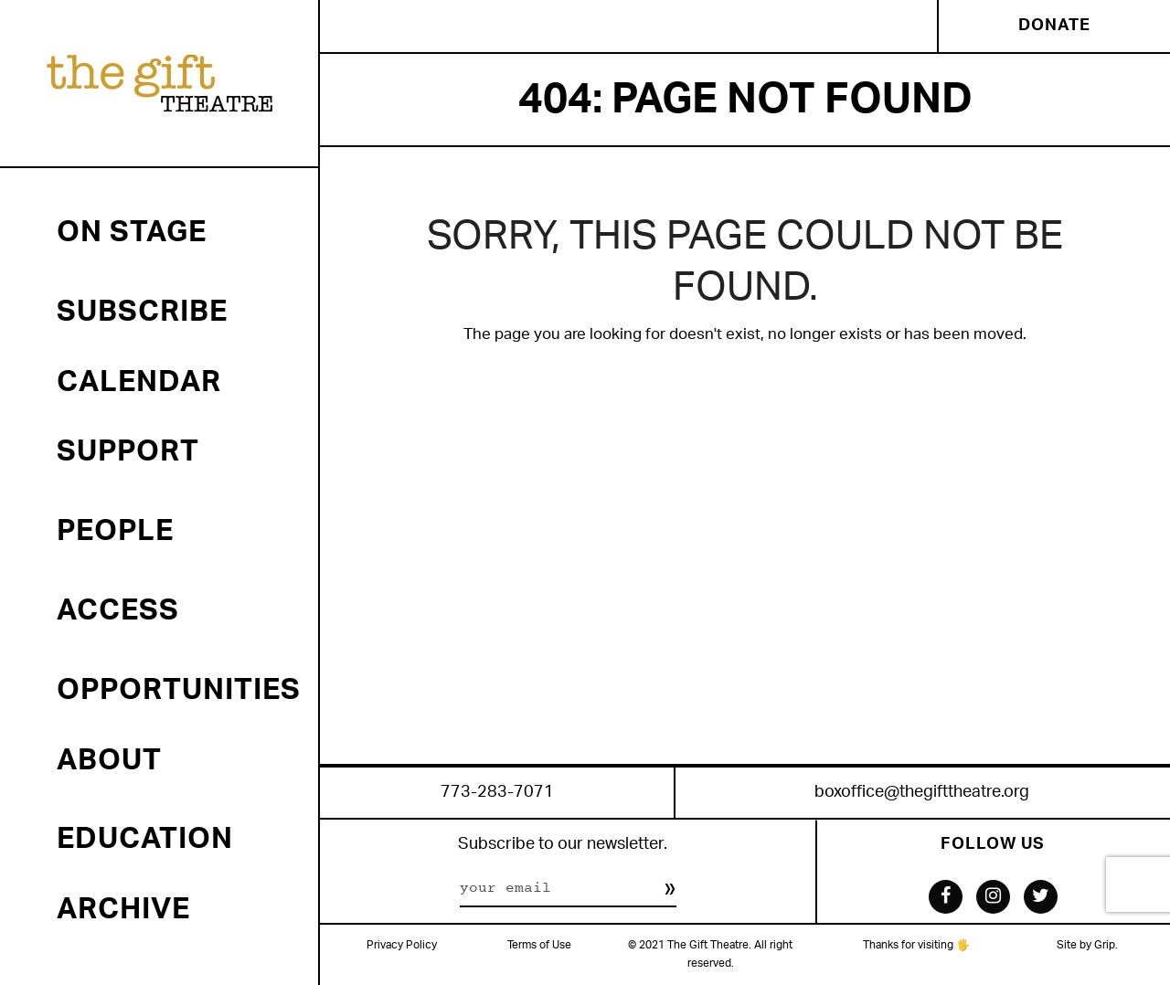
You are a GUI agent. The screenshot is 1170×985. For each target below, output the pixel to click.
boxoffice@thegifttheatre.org (921, 793)
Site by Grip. (1087, 945)
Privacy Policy (402, 945)
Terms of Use (539, 945)
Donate (1054, 25)
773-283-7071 (497, 793)
